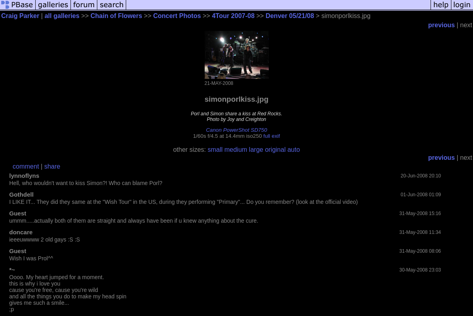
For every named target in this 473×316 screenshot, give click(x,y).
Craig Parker (20, 15)
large (256, 149)
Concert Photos (177, 15)
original (275, 149)
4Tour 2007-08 (233, 15)
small (214, 149)
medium (235, 149)
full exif (272, 136)
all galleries (61, 15)
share (52, 166)
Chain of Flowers (116, 15)
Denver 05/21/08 (290, 15)
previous (441, 25)
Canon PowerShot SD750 (236, 130)
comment (26, 166)
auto (294, 149)
